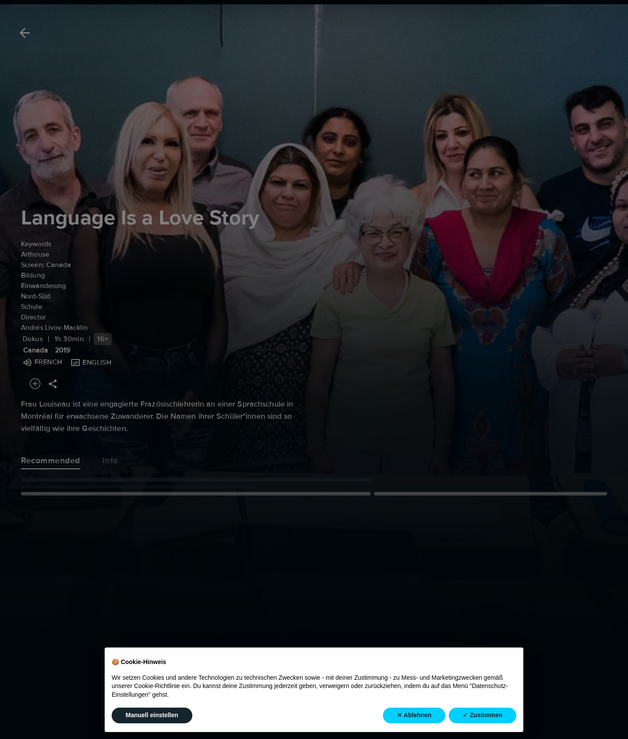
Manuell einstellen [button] (152, 715)
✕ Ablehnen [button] (414, 715)
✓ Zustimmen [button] (482, 715)
